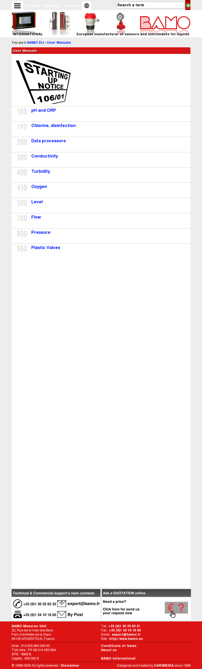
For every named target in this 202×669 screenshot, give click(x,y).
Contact (72, 6)
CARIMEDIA (164, 665)
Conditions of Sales (119, 646)
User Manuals (59, 42)
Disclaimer (70, 665)
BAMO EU (35, 42)
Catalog (33, 6)
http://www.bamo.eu (126, 639)
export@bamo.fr (126, 634)
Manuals (52, 6)
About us (109, 650)
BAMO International (118, 658)
